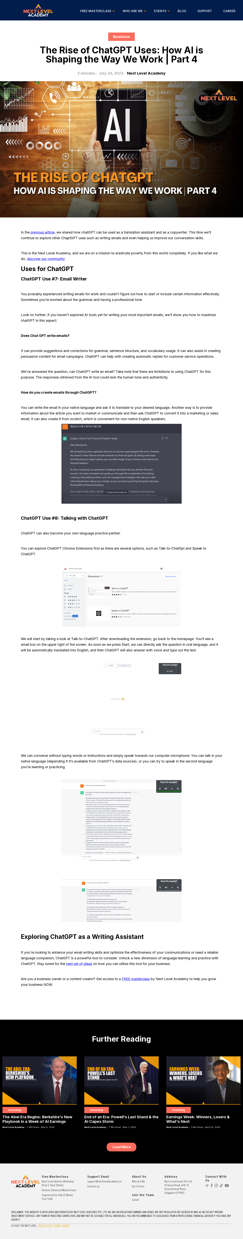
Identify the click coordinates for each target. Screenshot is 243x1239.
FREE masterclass (136, 979)
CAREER (229, 11)
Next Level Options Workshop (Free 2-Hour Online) (58, 1183)
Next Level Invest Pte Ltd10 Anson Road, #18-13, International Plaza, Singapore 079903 (178, 1187)
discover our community (46, 259)
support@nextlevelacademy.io (104, 1181)
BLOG (182, 11)
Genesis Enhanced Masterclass (59, 1190)
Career (135, 1200)
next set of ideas (79, 964)
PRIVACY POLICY (45, 1225)
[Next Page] (121, 1147)
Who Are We (138, 1181)
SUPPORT (205, 11)
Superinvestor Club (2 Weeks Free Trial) (57, 1197)
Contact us (93, 1186)
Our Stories (138, 1186)
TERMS (57, 1225)
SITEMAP (65, 1225)
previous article (42, 232)
